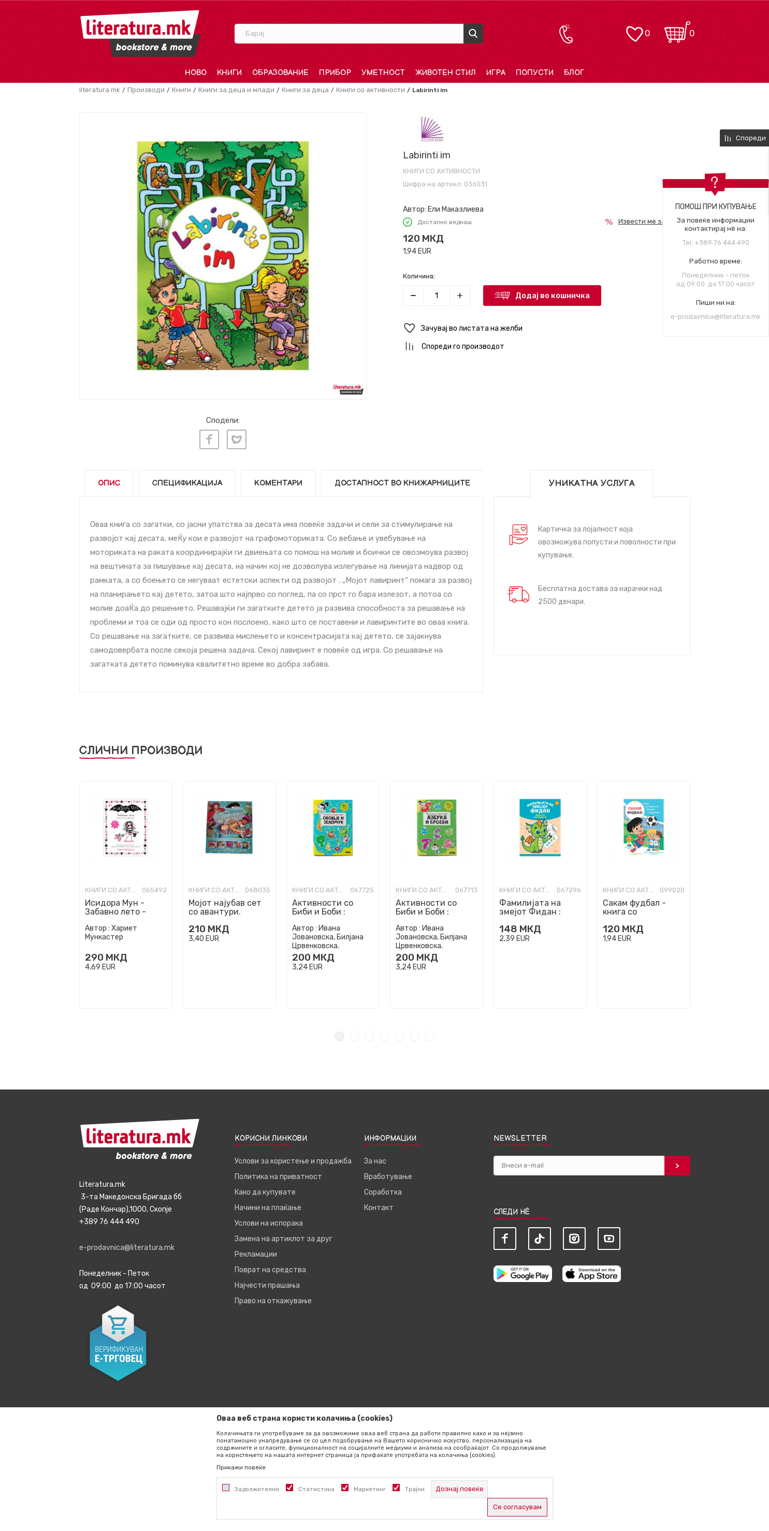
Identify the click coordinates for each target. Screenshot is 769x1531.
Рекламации (256, 1251)
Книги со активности (370, 90)
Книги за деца (305, 90)
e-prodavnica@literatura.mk (716, 316)
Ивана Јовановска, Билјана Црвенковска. (328, 934)
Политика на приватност (278, 1174)
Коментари (278, 480)
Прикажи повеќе (241, 1467)
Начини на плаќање (268, 1205)
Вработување (388, 1174)
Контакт (379, 1205)
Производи (146, 90)
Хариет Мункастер (111, 930)
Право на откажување (273, 1298)
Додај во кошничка (552, 295)
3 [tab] (369, 1034)
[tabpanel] (125, 892)
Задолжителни (257, 1489)
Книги (181, 90)
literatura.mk (99, 90)
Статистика (316, 1489)
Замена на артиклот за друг (283, 1236)
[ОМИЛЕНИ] (634, 28)
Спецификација (187, 480)
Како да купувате (265, 1189)
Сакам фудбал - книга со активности (634, 909)
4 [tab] (384, 1034)
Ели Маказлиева (456, 209)
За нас (375, 1158)
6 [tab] (414, 1034)
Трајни (415, 1489)
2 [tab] (354, 1034)
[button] (546, 328)
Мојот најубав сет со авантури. (225, 905)
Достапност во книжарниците (402, 480)
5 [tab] (399, 1034)
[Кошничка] (677, 28)
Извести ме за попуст (654, 221)
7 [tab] (429, 1034)
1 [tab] (339, 1034)
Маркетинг (370, 1489)
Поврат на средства (270, 1267)
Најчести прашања (267, 1282)
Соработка (383, 1189)
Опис (109, 480)
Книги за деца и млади (236, 90)
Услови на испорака (269, 1220)
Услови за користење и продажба (293, 1158)
